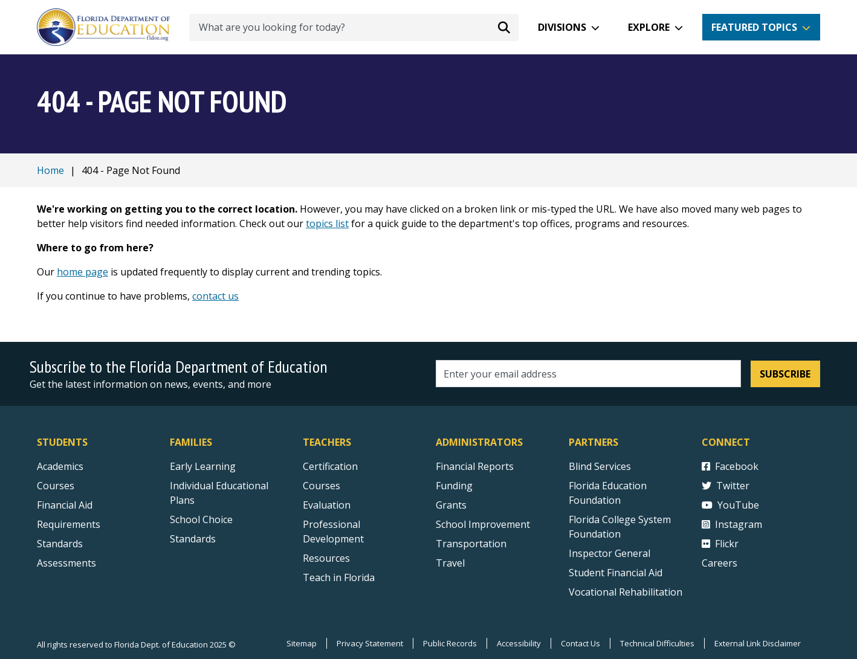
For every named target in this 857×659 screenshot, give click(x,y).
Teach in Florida (339, 577)
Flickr (720, 543)
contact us (215, 296)
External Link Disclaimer (757, 643)
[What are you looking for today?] (354, 27)
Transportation (471, 543)
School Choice (201, 519)
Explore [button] (649, 27)
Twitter (725, 485)
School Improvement (483, 524)
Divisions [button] (562, 27)
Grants (451, 505)
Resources (326, 558)
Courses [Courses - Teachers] (321, 485)
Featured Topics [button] (754, 27)
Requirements (68, 524)
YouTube (730, 505)
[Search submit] (504, 27)
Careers (719, 563)
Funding (454, 485)
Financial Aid (64, 505)
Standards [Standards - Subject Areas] (60, 543)
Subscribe (785, 374)
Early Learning (203, 466)
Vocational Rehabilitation (625, 592)
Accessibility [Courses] (519, 643)
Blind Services (600, 466)
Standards (193, 538)
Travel (450, 563)
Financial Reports (475, 466)
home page (82, 271)
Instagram (732, 524)
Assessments (66, 563)
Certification (330, 466)
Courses (55, 485)
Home (50, 170)
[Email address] (588, 373)
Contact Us (580, 643)
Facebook (730, 466)
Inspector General (609, 553)
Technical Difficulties (657, 643)
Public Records (450, 643)
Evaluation (327, 505)
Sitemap (301, 643)
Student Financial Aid (615, 572)
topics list (327, 223)
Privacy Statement (370, 643)
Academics (60, 466)
